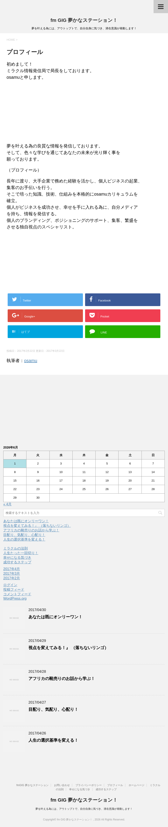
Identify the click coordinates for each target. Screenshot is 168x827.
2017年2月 (11, 578)
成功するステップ (17, 562)
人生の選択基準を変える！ (24, 539)
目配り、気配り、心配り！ (24, 535)
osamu (30, 360)
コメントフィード (17, 594)
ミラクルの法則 (15, 548)
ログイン (10, 585)
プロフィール (115, 785)
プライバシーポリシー (88, 785)
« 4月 (7, 504)
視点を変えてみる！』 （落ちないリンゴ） (37, 525)
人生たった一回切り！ (20, 553)
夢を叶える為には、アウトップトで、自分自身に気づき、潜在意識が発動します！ (84, 808)
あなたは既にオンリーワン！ (26, 521)
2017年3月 (11, 573)
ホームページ (136, 785)
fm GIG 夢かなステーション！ (84, 20)
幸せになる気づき (17, 557)
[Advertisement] (84, 112)
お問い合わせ (62, 785)
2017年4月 (11, 569)
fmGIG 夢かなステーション (32, 785)
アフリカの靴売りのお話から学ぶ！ (31, 530)
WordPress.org (14, 598)
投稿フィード (13, 589)
